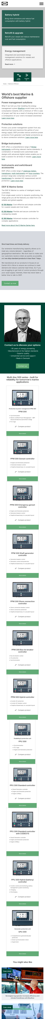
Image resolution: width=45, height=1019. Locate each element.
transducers (6, 173)
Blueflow (21, 108)
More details (22, 433)
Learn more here (8, 118)
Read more (9, 64)
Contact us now (10, 283)
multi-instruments (18, 173)
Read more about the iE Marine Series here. (18, 225)
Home (5, 84)
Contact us (22, 366)
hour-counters (34, 173)
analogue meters (29, 171)
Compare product (22, 426)
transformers (6, 178)
